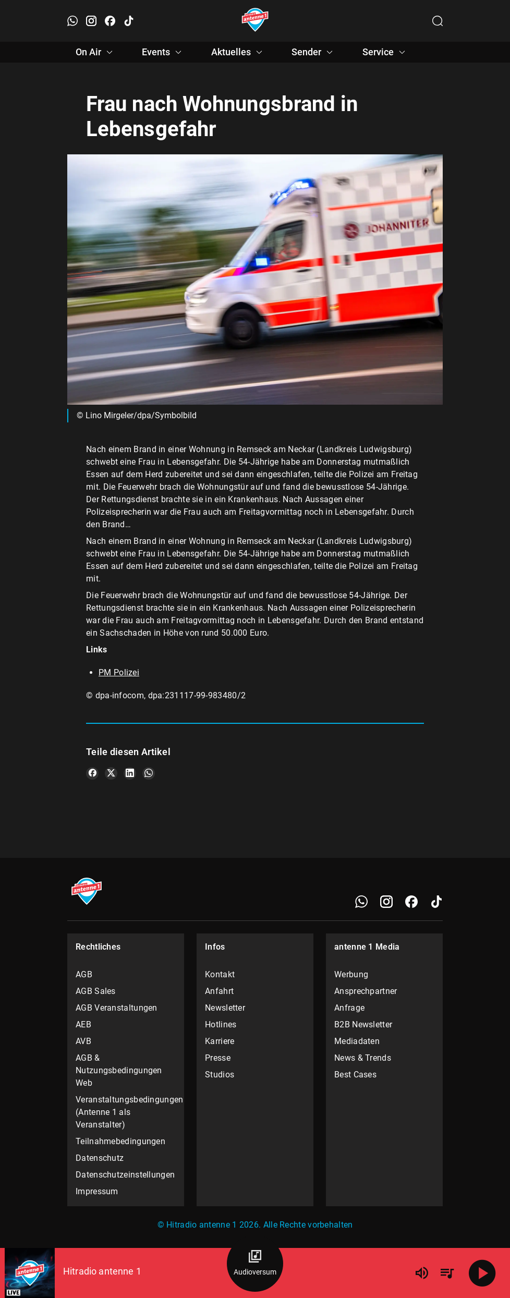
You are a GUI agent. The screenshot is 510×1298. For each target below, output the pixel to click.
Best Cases (355, 1074)
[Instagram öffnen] (91, 21)
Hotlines (220, 1024)
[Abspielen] (482, 1273)
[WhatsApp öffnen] (72, 21)
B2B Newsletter (363, 1024)
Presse (217, 1058)
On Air (96, 52)
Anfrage (349, 1008)
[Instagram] (386, 901)
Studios (219, 1074)
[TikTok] (436, 901)
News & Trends (362, 1058)
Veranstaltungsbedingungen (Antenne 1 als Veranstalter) (126, 1112)
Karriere (219, 1041)
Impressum (97, 1191)
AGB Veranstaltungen (116, 1008)
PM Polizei (119, 672)
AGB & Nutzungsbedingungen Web (119, 1070)
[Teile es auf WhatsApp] (148, 773)
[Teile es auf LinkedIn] (130, 773)
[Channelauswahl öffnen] (437, 21)
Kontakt (220, 974)
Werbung (351, 974)
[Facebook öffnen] (110, 21)
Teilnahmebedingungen (120, 1141)
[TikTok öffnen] (129, 21)
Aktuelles (238, 52)
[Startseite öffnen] (255, 21)
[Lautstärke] (422, 1273)
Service (385, 52)
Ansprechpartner (365, 991)
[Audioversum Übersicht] (255, 1263)
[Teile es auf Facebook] (92, 773)
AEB (83, 1024)
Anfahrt (219, 991)
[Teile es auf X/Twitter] (111, 773)
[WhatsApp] (361, 901)
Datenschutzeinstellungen (125, 1175)
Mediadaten (357, 1041)
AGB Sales (96, 991)
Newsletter (225, 1008)
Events (163, 52)
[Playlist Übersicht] (447, 1273)
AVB (83, 1041)
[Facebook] (411, 901)
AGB (84, 974)
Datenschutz (100, 1158)
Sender (314, 52)
